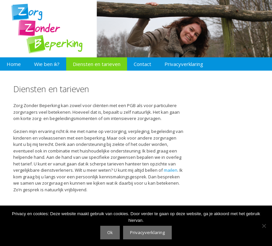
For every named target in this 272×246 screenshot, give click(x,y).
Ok (110, 232)
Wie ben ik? (47, 64)
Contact (142, 64)
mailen (170, 170)
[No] (263, 225)
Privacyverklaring (183, 64)
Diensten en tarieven (96, 64)
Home (14, 64)
